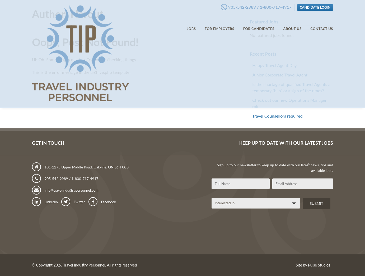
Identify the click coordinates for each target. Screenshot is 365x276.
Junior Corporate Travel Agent (279, 74)
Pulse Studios (319, 265)
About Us (292, 24)
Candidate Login (315, 6)
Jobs (191, 24)
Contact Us (321, 24)
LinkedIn (45, 202)
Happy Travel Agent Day (274, 65)
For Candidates (258, 24)
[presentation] (252, 233)
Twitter (73, 202)
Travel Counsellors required (277, 115)
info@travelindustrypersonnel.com (65, 190)
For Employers (219, 24)
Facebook (102, 202)
